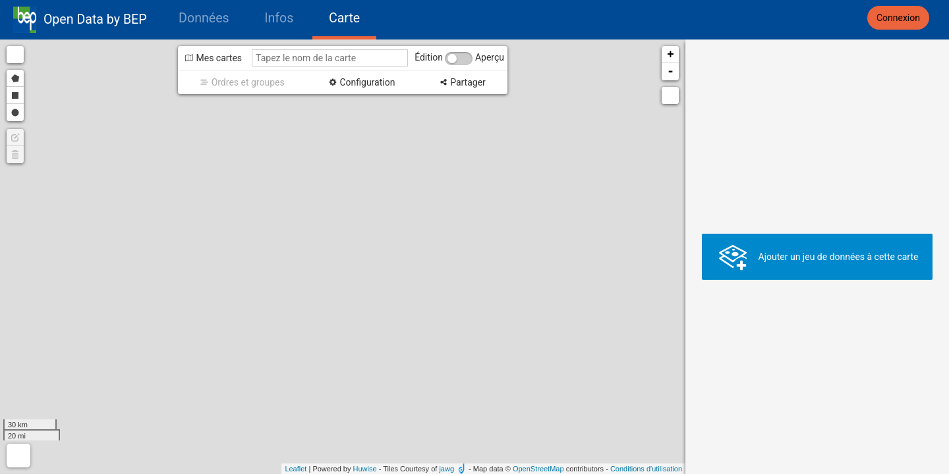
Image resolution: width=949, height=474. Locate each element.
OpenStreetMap (538, 469)
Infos (278, 18)
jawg (446, 469)
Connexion (898, 18)
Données (204, 18)
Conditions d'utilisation (646, 469)
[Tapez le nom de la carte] (330, 57)
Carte (344, 18)
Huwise (365, 469)
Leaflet (295, 469)
